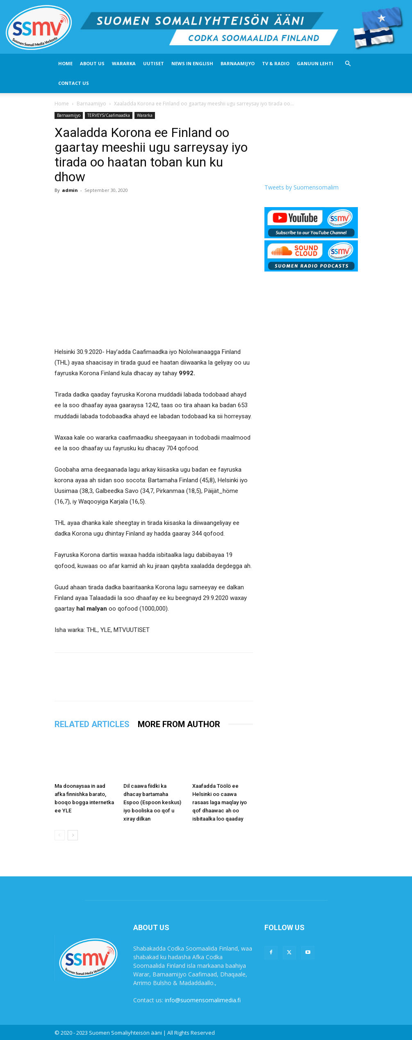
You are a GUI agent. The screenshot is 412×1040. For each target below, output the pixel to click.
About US (92, 63)
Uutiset (153, 63)
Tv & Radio (275, 63)
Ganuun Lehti (315, 63)
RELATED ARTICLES (92, 724)
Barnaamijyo (238, 63)
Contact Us (73, 83)
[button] (348, 64)
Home (65, 63)
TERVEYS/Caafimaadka (108, 115)
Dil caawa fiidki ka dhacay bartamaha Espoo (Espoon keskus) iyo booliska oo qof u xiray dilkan (152, 802)
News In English (192, 63)
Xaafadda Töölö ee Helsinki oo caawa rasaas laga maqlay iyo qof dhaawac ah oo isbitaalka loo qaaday (219, 802)
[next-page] (73, 835)
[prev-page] (60, 835)
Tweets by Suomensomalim (301, 187)
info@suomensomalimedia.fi (203, 1000)
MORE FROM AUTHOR (179, 724)
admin (70, 190)
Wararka (124, 63)
